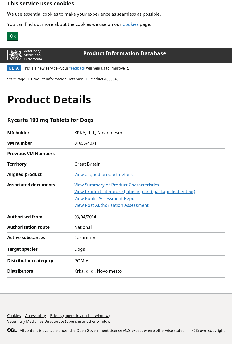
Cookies (131, 24)
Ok (13, 36)
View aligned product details (103, 174)
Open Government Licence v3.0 (103, 330)
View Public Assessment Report (106, 198)
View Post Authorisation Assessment (111, 205)
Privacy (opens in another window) (80, 315)
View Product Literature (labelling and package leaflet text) (134, 192)
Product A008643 (104, 79)
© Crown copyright (208, 330)
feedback (77, 68)
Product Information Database (124, 53)
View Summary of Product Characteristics (116, 185)
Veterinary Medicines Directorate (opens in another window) (59, 321)
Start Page (16, 79)
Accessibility (35, 315)
